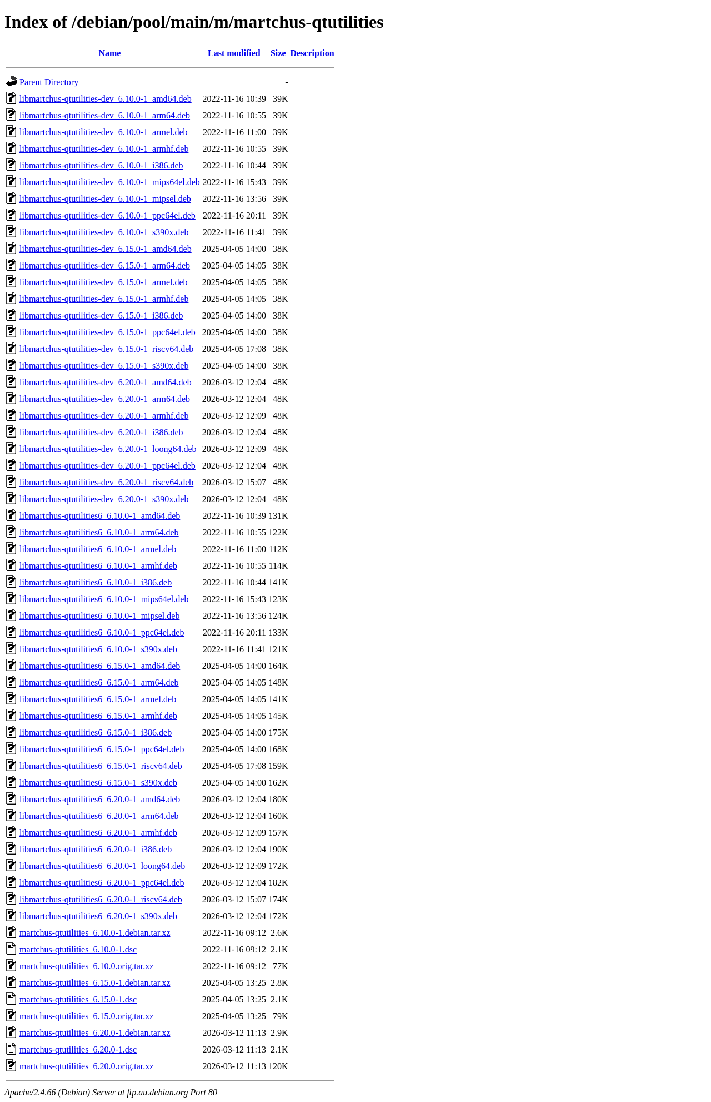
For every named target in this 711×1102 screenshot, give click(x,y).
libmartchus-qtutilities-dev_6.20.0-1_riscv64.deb (106, 482)
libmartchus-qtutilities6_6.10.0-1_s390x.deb (98, 649)
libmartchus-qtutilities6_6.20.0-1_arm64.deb (99, 816)
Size (278, 53)
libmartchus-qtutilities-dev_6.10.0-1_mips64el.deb (109, 182)
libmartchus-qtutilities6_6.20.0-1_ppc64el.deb (101, 882)
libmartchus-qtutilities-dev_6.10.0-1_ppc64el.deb (107, 215)
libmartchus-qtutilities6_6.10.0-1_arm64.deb (99, 532)
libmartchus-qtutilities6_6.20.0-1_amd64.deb (99, 799)
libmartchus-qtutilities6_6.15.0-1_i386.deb (95, 732)
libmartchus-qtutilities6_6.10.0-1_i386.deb (95, 582)
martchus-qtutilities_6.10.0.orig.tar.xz (86, 966)
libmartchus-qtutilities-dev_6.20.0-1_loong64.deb (108, 449)
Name (109, 53)
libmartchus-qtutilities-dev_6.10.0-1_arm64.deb (104, 115)
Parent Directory (48, 82)
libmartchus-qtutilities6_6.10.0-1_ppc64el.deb (101, 632)
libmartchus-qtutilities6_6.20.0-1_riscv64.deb (100, 899)
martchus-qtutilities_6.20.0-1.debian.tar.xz (95, 1033)
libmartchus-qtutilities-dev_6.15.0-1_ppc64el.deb (107, 332)
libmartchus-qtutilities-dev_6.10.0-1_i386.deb (101, 165)
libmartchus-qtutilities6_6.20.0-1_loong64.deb (102, 866)
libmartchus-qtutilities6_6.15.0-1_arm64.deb (99, 682)
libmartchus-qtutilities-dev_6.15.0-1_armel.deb (103, 282)
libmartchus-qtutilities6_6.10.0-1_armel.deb (97, 549)
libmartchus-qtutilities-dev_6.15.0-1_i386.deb (101, 315)
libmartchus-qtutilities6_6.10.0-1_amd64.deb (99, 515)
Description (312, 53)
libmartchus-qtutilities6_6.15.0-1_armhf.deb (98, 716)
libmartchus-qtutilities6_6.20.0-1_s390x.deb (98, 916)
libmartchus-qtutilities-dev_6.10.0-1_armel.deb (103, 132)
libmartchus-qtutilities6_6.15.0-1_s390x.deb (98, 782)
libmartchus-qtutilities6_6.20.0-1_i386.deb (95, 849)
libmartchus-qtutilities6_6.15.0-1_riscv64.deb (100, 766)
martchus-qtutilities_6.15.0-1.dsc (78, 999)
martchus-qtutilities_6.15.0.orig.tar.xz (86, 1016)
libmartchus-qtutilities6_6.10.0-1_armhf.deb (98, 565)
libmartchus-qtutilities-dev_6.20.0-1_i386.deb (101, 432)
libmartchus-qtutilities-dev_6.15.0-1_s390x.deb (103, 365)
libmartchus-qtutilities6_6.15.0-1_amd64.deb (99, 666)
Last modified (234, 53)
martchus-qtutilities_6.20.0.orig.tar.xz (86, 1066)
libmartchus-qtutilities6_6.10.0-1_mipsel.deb (99, 616)
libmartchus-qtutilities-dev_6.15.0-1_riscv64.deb (106, 349)
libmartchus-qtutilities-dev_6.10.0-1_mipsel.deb (105, 198)
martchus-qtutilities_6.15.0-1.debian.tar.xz (95, 982)
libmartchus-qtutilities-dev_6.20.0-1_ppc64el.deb (107, 465)
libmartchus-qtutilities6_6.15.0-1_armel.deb (97, 699)
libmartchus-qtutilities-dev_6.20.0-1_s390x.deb (103, 499)
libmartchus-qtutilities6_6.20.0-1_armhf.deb (98, 832)
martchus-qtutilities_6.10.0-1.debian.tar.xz (95, 932)
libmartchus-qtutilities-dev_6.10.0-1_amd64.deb (105, 98)
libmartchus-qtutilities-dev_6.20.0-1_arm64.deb (104, 399)
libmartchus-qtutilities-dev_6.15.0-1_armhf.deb (103, 299)
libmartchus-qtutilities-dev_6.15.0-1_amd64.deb (105, 249)
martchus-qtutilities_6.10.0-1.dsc (78, 949)
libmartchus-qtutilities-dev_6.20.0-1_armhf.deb (103, 415)
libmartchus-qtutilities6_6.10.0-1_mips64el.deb (103, 599)
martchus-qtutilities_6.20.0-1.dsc (78, 1049)
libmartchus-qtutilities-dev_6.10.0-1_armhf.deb (103, 148)
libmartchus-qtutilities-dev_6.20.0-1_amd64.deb (105, 382)
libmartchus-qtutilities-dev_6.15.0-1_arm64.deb (104, 265)
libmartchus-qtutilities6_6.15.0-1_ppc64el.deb (101, 749)
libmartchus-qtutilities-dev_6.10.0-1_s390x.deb (103, 232)
